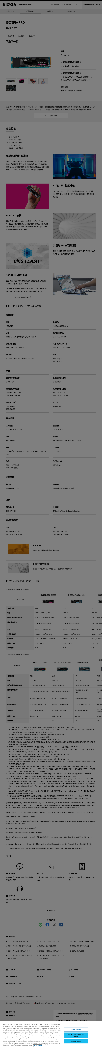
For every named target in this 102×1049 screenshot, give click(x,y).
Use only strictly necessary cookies (76, 1036)
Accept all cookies (76, 1042)
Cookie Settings (76, 1031)
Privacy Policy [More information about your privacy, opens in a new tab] (38, 1047)
